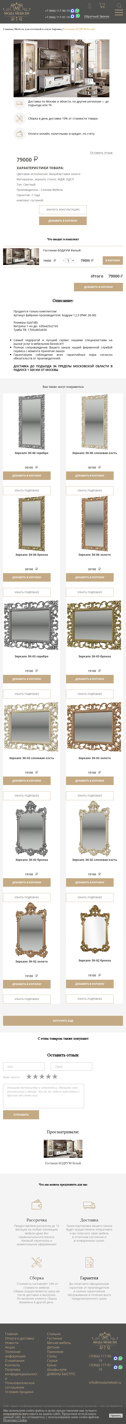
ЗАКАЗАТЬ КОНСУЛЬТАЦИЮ (63, 209)
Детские (53, 1347)
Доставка (89, 1220)
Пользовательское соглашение (19, 1385)
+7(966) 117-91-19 (100, 1367)
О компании (14, 1360)
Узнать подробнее (27, 490)
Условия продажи (19, 1392)
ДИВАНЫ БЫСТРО (61, 1374)
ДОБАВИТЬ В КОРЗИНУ (62, 220)
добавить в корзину (98, 287)
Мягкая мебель (59, 1343)
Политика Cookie (15, 1420)
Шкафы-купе (57, 1369)
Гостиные (54, 1338)
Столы (52, 1356)
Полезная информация (15, 1353)
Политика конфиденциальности (21, 1374)
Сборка (37, 1278)
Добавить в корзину (26, 475)
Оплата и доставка (19, 1338)
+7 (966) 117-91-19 (57, 17)
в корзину (113, 260)
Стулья (52, 1360)
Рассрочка (37, 1220)
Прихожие (55, 1351)
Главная (11, 1334)
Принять (116, 1415)
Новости (11, 1343)
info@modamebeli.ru (105, 1382)
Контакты (12, 1365)
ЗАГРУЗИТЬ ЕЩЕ (63, 1020)
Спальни (54, 1334)
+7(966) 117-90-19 (100, 1358)
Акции (10, 1347)
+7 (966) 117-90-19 (57, 11)
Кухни (51, 1365)
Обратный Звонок (96, 16)
